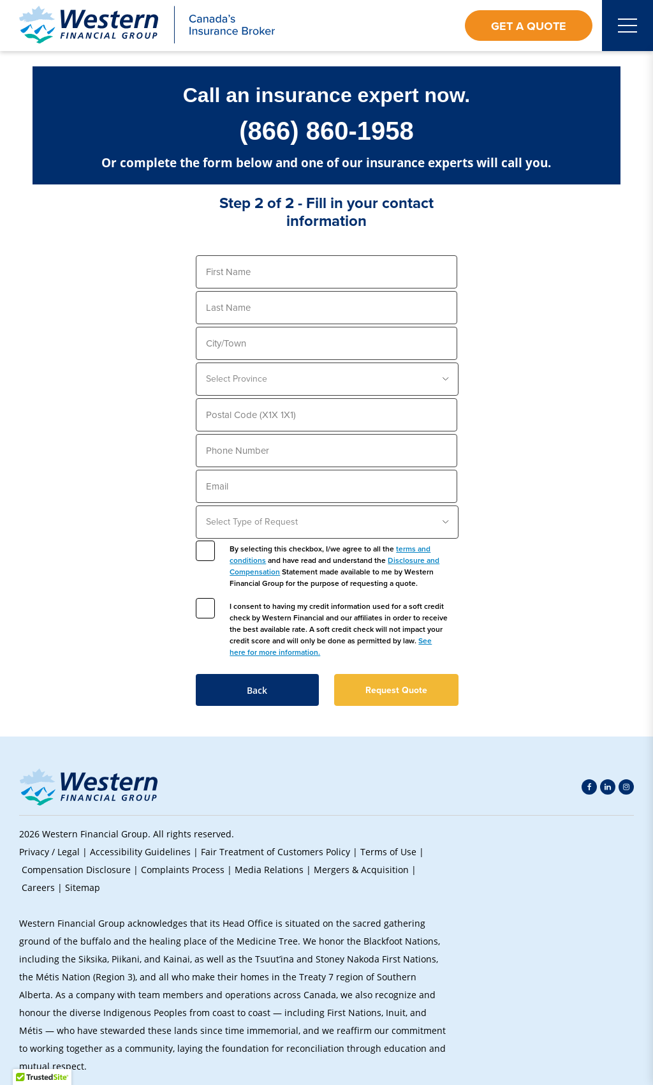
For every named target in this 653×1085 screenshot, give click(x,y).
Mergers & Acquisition (361, 870)
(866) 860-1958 (326, 131)
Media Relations (269, 870)
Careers (38, 887)
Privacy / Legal (49, 852)
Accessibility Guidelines (140, 852)
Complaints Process (182, 870)
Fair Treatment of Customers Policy (275, 852)
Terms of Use (388, 852)
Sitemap (82, 887)
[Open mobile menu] (627, 25)
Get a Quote (528, 26)
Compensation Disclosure (76, 870)
